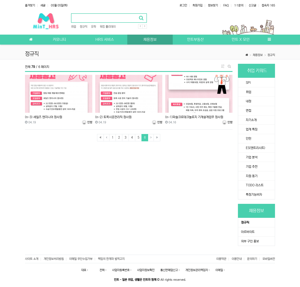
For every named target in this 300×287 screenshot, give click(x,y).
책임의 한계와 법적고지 (111, 259)
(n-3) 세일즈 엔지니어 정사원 (43, 117)
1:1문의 (238, 5)
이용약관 (221, 259)
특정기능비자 (253, 194)
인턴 (248, 138)
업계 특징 (251, 129)
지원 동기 (251, 176)
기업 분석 (251, 157)
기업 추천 (251, 166)
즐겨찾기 (30, 5)
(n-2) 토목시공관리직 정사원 (113, 117)
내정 (248, 101)
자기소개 (251, 120)
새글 (42, 5)
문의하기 (252, 259)
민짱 (87, 122)
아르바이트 (248, 232)
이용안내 (237, 259)
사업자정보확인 (146, 270)
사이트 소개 (31, 259)
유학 (93, 26)
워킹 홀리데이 (108, 26)
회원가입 (197, 5)
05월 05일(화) (59, 5)
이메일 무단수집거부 (80, 259)
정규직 (83, 26)
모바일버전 (268, 259)
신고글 (252, 5)
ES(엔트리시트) (255, 148)
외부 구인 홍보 (250, 241)
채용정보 (258, 55)
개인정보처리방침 (54, 259)
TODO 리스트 (254, 185)
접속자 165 (268, 5)
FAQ (226, 5)
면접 (248, 110)
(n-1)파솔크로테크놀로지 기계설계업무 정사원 (194, 117)
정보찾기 (213, 5)
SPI (248, 82)
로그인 (183, 5)
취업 (73, 26)
